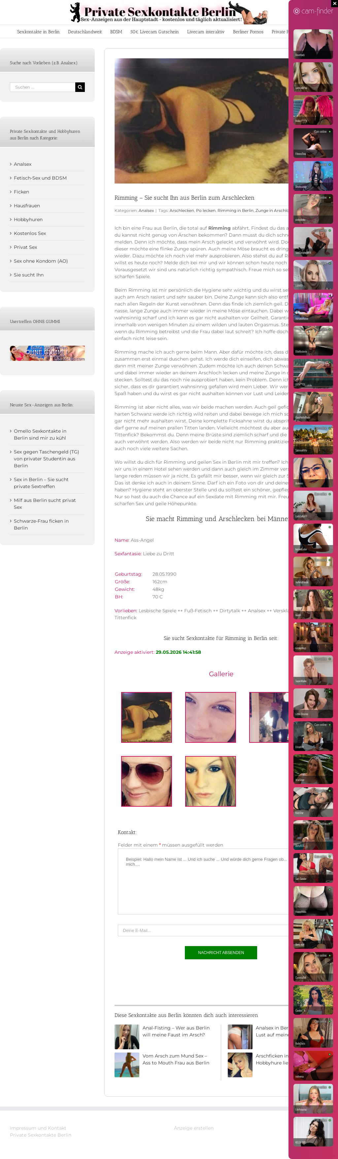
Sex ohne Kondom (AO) (41, 261)
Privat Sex (25, 247)
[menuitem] (38, 31)
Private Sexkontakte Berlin (40, 1135)
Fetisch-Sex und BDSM (40, 178)
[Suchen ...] (42, 87)
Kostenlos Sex (30, 233)
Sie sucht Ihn (29, 275)
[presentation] (168, 980)
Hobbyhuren (28, 219)
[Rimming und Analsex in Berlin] (221, 121)
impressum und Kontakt (38, 1128)
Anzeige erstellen (194, 1128)
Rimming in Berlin (236, 210)
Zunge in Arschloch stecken (283, 210)
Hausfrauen (27, 206)
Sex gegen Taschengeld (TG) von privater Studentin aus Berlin (46, 459)
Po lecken (206, 210)
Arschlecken (182, 210)
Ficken (21, 192)
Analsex (146, 210)
